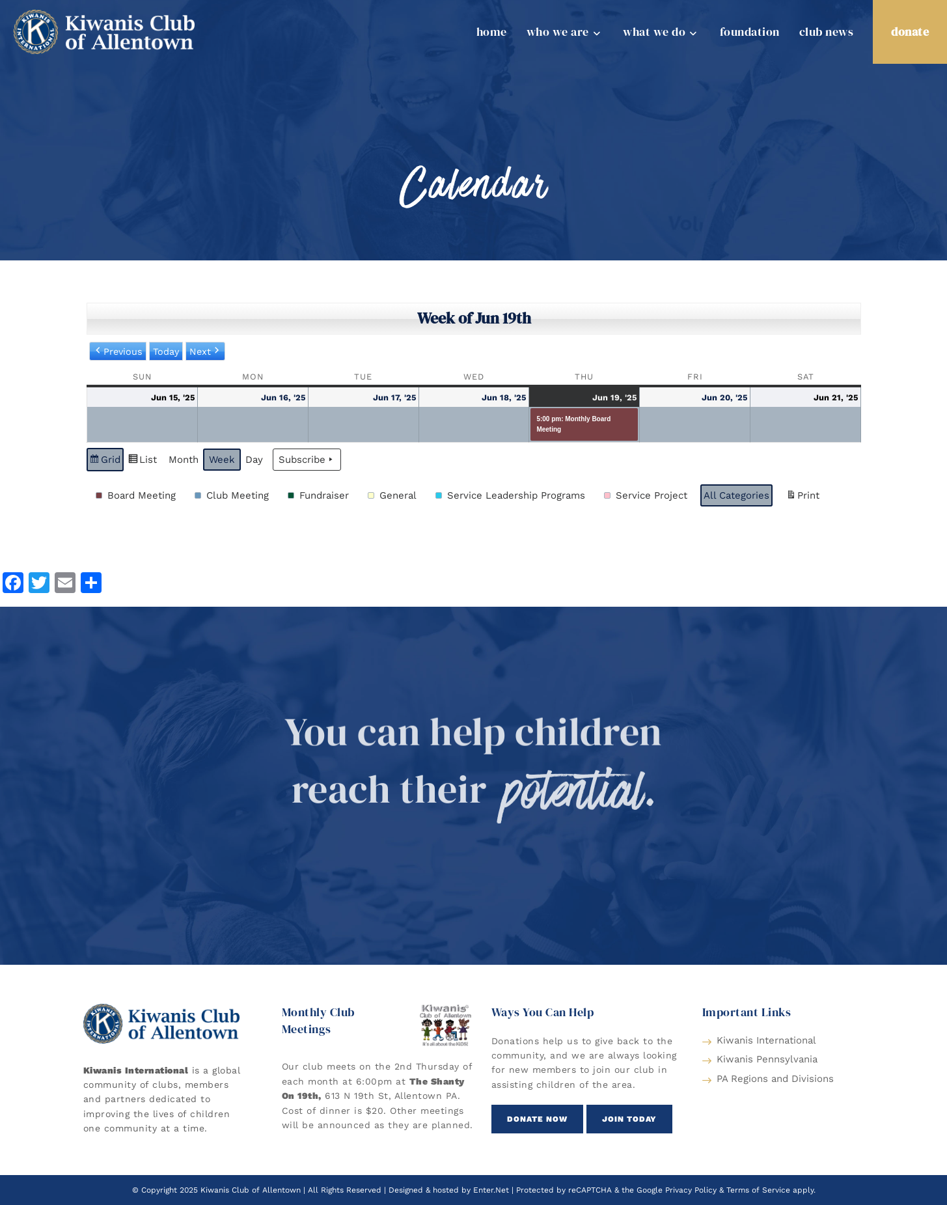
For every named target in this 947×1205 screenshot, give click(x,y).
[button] (138, 495)
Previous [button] (118, 351)
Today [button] (166, 351)
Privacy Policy (691, 1190)
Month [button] (184, 459)
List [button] (142, 461)
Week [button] (222, 459)
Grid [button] (104, 461)
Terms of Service (758, 1190)
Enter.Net (491, 1190)
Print (802, 497)
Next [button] (205, 351)
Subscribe (307, 459)
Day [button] (254, 459)
